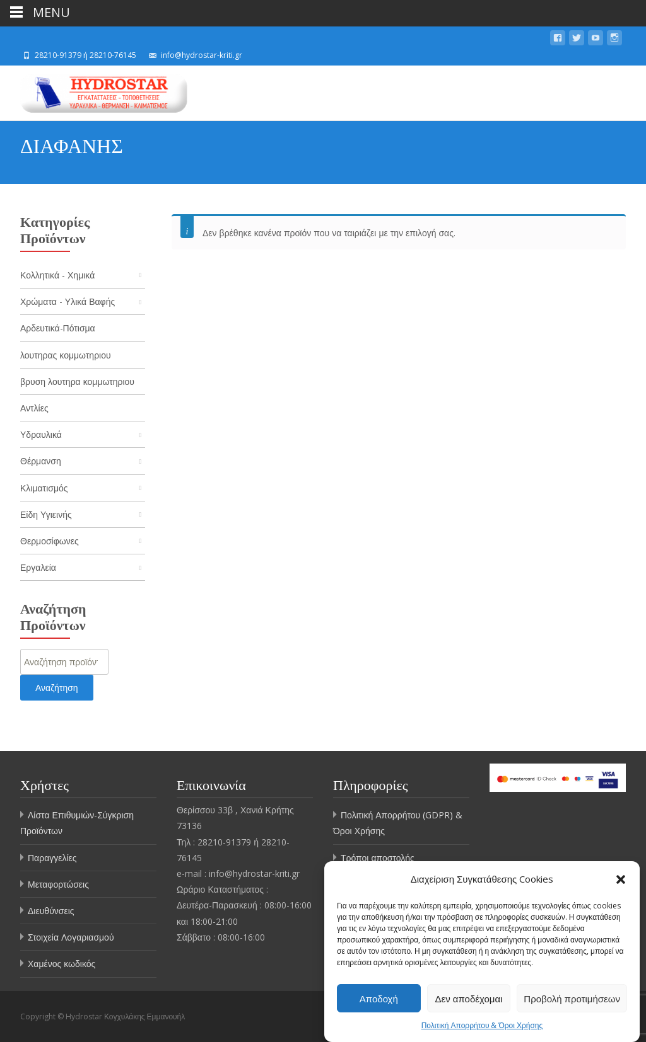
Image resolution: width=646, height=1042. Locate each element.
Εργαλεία (38, 567)
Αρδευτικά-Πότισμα (57, 328)
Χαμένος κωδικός (61, 964)
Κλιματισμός (44, 488)
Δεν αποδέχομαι (469, 999)
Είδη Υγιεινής (46, 514)
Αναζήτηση (56, 688)
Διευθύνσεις (51, 911)
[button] (620, 880)
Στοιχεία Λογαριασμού (71, 937)
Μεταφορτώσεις (58, 884)
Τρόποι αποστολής (377, 858)
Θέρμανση (40, 461)
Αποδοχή (379, 999)
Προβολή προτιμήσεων (572, 999)
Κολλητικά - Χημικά (57, 275)
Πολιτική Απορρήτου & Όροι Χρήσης (482, 1026)
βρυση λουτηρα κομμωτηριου (77, 381)
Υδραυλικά (41, 434)
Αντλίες (34, 408)
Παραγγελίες (52, 858)
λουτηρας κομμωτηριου (65, 355)
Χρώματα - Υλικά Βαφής (67, 301)
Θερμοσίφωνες (49, 541)
